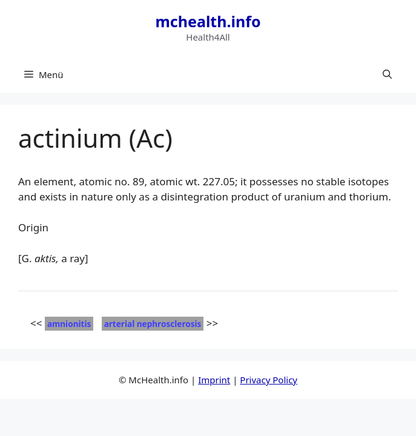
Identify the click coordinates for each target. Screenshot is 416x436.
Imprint (214, 380)
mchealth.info (207, 21)
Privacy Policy (268, 380)
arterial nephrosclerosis (153, 323)
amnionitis (69, 323)
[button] (387, 74)
